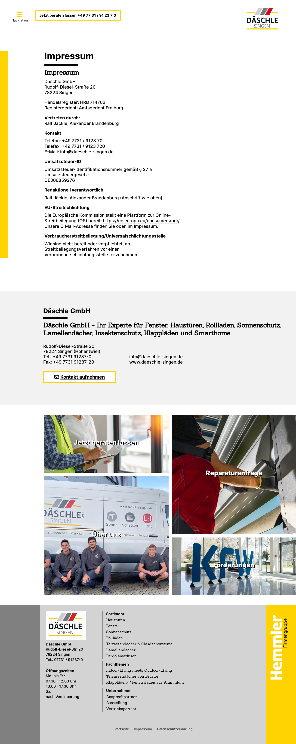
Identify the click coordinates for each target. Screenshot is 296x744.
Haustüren (115, 619)
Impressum (143, 729)
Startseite (121, 729)
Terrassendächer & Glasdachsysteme (139, 644)
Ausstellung (116, 702)
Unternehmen (119, 690)
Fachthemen (117, 664)
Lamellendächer (121, 650)
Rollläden (114, 638)
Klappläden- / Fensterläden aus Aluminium (145, 682)
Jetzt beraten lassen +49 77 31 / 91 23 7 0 (77, 15)
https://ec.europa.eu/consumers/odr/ (141, 220)
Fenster (112, 626)
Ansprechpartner (121, 696)
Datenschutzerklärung (175, 729)
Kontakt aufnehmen (82, 377)
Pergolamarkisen (121, 656)
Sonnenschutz (118, 632)
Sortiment (115, 613)
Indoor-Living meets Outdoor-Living (139, 670)
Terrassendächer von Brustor (132, 676)
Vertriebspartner (121, 708)
